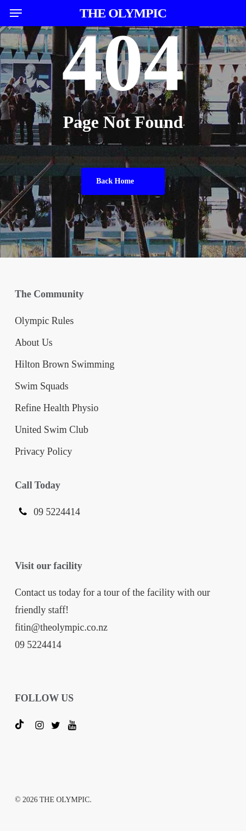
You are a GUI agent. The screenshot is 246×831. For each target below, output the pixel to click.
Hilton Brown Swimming (64, 364)
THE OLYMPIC (122, 13)
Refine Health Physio (57, 407)
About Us (34, 342)
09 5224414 (55, 511)
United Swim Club (51, 429)
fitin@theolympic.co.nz (61, 627)
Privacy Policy (43, 451)
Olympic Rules (44, 320)
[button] (16, 13)
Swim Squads (42, 386)
